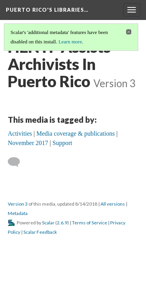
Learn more (70, 42)
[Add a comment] (17, 162)
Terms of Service (89, 223)
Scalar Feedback (40, 232)
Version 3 (18, 204)
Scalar (48, 223)
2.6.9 (62, 223)
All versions (112, 204)
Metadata (18, 213)
